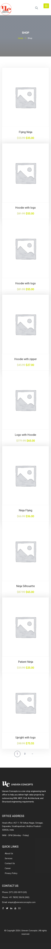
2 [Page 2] (24, 753)
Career (8, 868)
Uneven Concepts (29, 930)
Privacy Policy (11, 873)
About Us (9, 853)
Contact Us (10, 863)
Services (8, 858)
